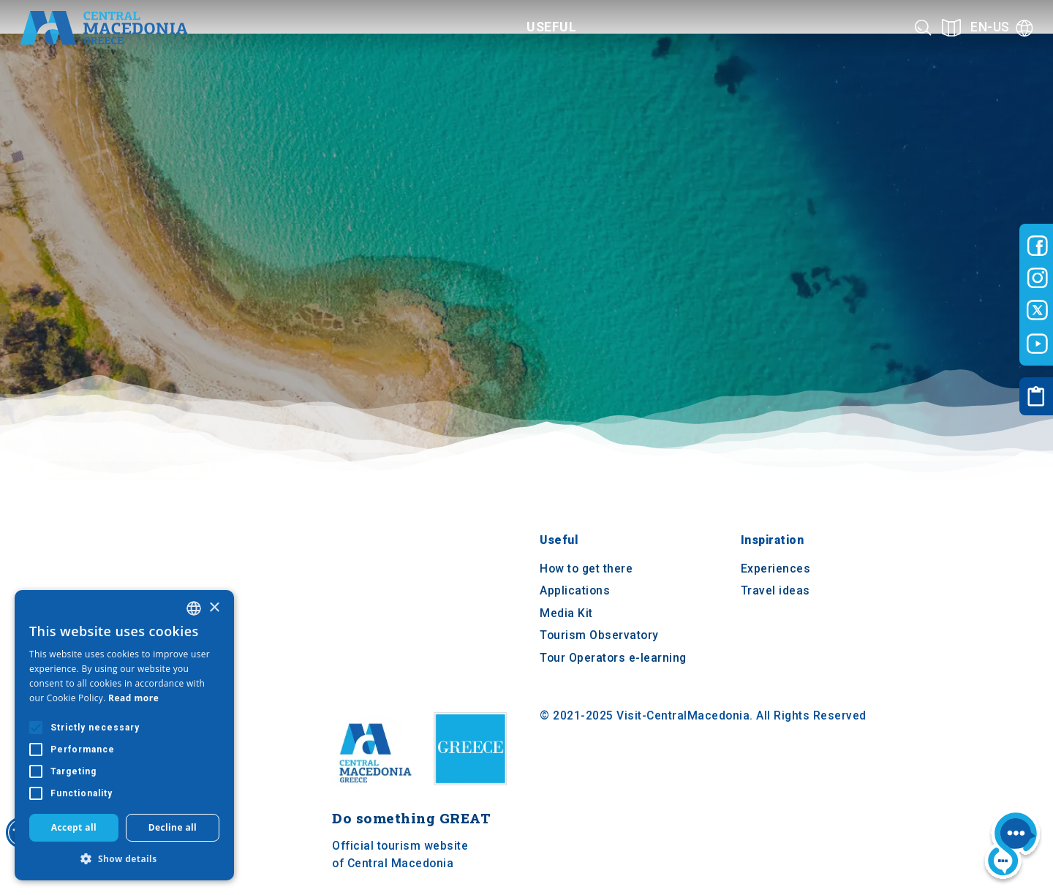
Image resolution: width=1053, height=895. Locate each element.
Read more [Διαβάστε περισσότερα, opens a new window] (133, 698)
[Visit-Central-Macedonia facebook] (1038, 246)
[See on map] (951, 27)
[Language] (1001, 27)
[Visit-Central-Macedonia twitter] (1038, 311)
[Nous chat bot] (1012, 847)
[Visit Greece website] (474, 789)
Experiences (776, 568)
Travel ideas (775, 591)
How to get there (586, 568)
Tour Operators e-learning (613, 658)
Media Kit (566, 613)
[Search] (923, 27)
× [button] (213, 608)
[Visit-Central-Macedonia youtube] (1038, 344)
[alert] (124, 735)
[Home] (104, 27)
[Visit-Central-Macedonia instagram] (1038, 278)
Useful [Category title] (551, 27)
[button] (124, 858)
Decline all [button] (172, 827)
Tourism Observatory (599, 636)
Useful (559, 541)
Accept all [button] (74, 827)
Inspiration (772, 541)
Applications (575, 591)
